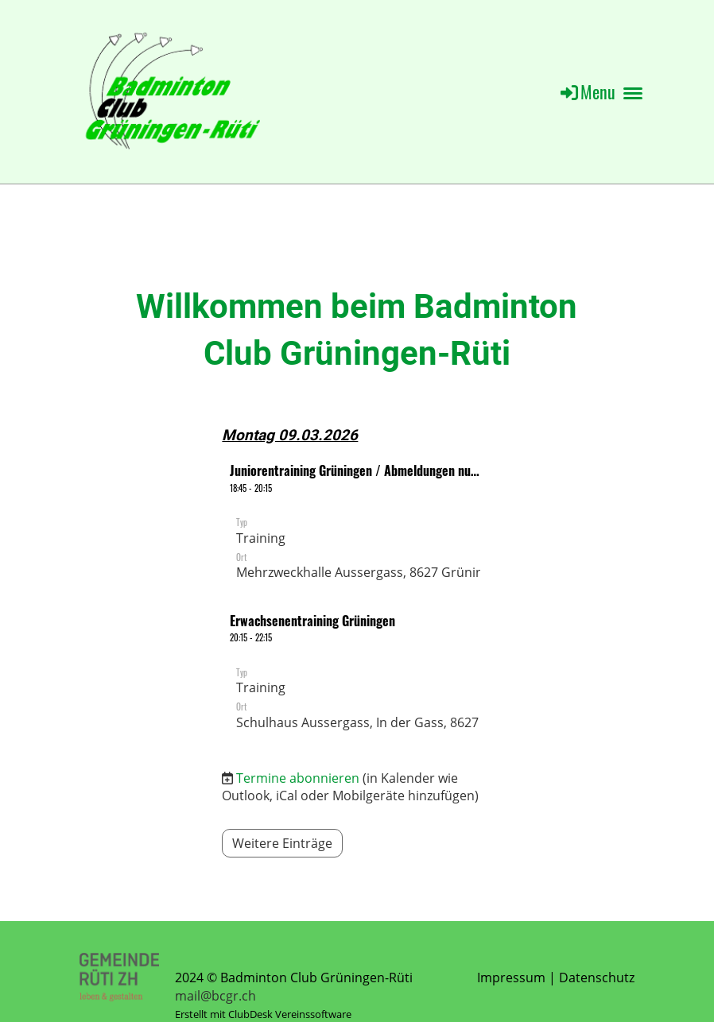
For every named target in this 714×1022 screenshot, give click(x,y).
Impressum (511, 977)
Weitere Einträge (282, 843)
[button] (356, 524)
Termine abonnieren (297, 778)
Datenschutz (596, 977)
